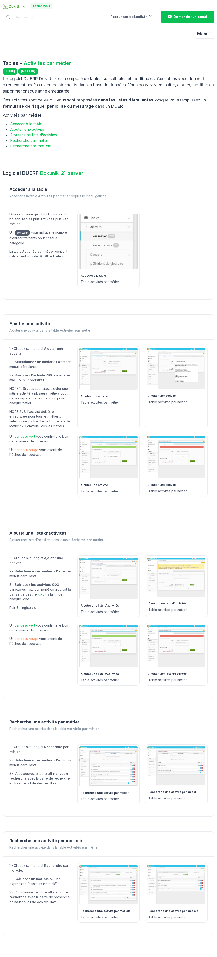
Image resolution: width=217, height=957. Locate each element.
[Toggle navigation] (205, 34)
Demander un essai (187, 16)
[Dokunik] (14, 6)
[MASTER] (28, 71)
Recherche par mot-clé (30, 146)
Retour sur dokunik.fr (131, 16)
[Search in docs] (39, 17)
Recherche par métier (29, 140)
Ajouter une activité (27, 129)
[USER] (10, 71)
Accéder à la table (26, 123)
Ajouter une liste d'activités (33, 135)
